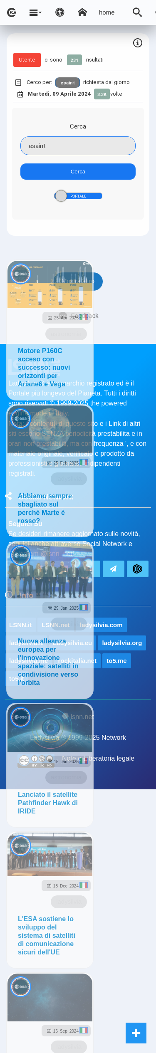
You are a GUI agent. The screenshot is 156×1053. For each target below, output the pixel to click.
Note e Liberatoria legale (98, 758)
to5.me (116, 660)
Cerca (78, 126)
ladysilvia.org (122, 642)
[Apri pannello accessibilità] (60, 12)
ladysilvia (69, 478)
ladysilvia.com (101, 624)
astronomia (66, 333)
